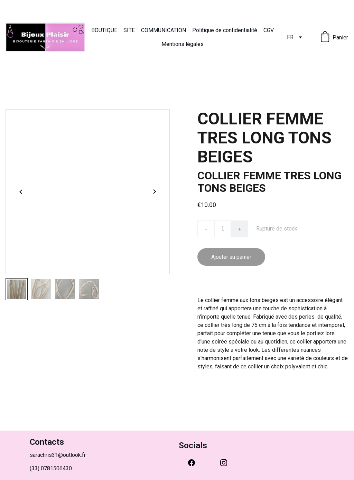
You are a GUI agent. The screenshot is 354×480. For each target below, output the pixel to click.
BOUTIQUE (104, 30)
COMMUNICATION (163, 30)
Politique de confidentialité (224, 30)
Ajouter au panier (231, 257)
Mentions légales (182, 44)
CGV (268, 30)
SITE (129, 30)
